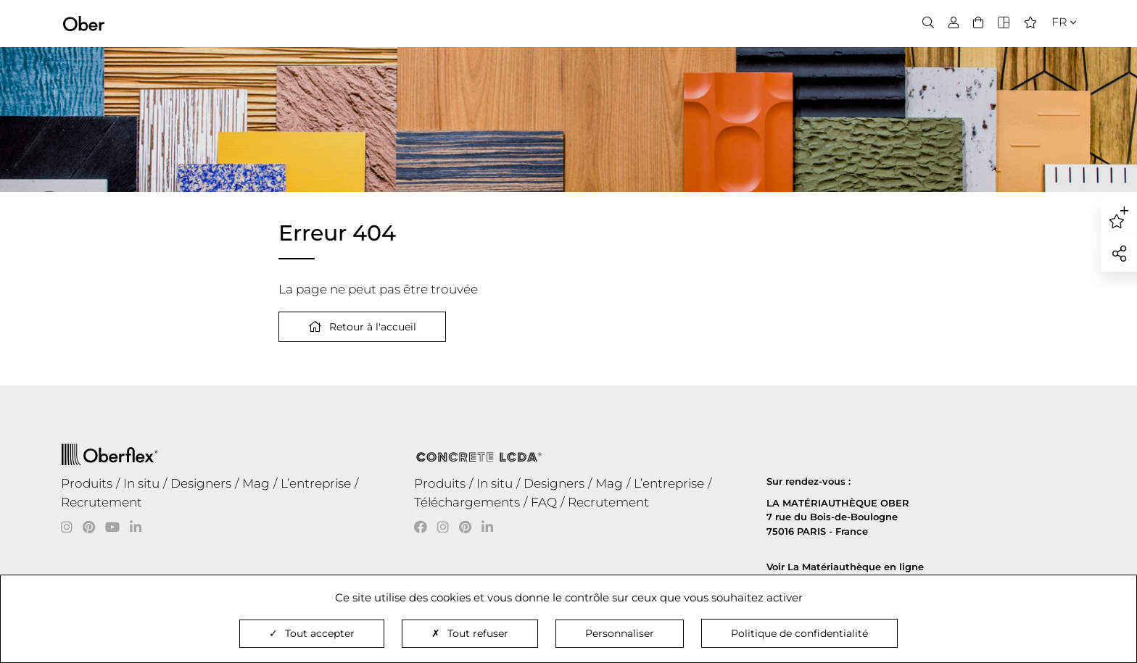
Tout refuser (469, 633)
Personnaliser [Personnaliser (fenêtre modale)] (619, 633)
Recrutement (101, 502)
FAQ (544, 502)
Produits (86, 483)
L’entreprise (316, 483)
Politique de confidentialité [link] (799, 633)
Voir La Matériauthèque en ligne (845, 566)
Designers (200, 483)
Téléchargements (467, 502)
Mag (256, 483)
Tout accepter (312, 633)
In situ (141, 483)
